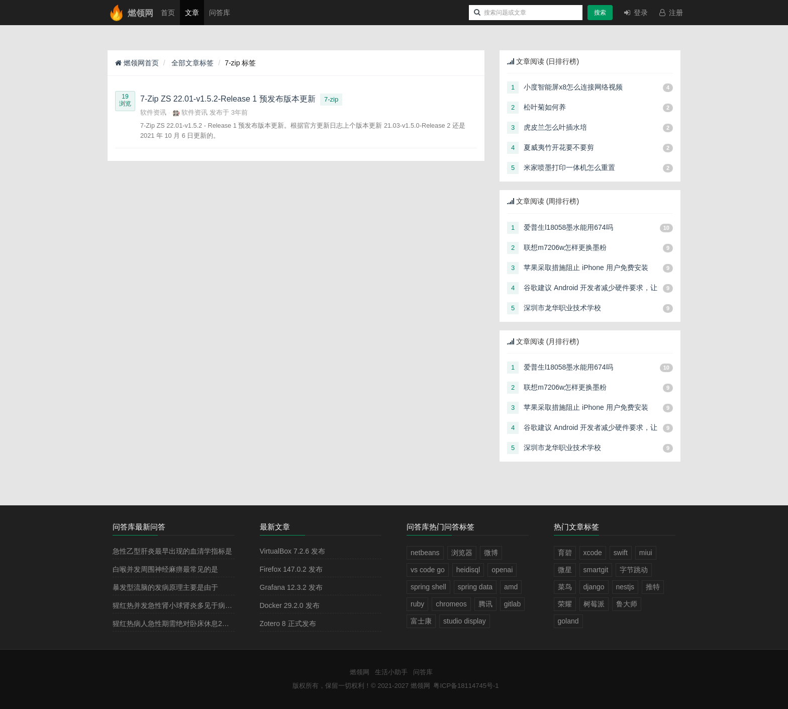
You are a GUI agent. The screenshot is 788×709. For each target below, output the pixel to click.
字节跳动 (634, 570)
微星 (565, 570)
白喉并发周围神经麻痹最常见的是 (165, 569)
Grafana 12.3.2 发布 (291, 587)
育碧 (565, 553)
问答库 (219, 13)
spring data (475, 587)
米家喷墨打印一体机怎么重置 (569, 167)
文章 (192, 13)
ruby (417, 604)
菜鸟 (565, 587)
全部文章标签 (192, 63)
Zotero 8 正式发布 (288, 623)
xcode (592, 553)
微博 (491, 553)
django (594, 587)
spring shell (428, 587)
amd (511, 587)
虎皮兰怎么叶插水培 (555, 127)
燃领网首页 (137, 63)
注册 (670, 13)
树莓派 (594, 604)
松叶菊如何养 (545, 107)
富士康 (421, 621)
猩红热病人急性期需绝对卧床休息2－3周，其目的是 (194, 623)
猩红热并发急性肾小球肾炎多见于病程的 (176, 605)
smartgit (596, 570)
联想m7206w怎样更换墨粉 (565, 247)
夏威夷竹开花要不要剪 (559, 147)
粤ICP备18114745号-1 (466, 685)
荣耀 (565, 604)
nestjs (625, 587)
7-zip (331, 99)
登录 (635, 13)
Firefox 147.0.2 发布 (291, 569)
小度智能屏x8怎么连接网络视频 (573, 87)
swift (621, 553)
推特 (653, 587)
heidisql (468, 570)
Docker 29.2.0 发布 (290, 605)
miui (645, 553)
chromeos (451, 604)
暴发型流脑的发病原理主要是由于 (165, 587)
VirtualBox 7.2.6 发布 (292, 551)
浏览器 (461, 553)
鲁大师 (626, 604)
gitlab (512, 604)
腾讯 (485, 604)
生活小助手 (391, 672)
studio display (464, 621)
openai (502, 570)
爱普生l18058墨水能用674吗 (568, 227)
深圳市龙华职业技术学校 (562, 308)
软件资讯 (153, 112)
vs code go (428, 570)
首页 (168, 13)
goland (568, 621)
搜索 (600, 12)
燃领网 (359, 672)
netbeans (425, 553)
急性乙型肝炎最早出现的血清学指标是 (172, 551)
